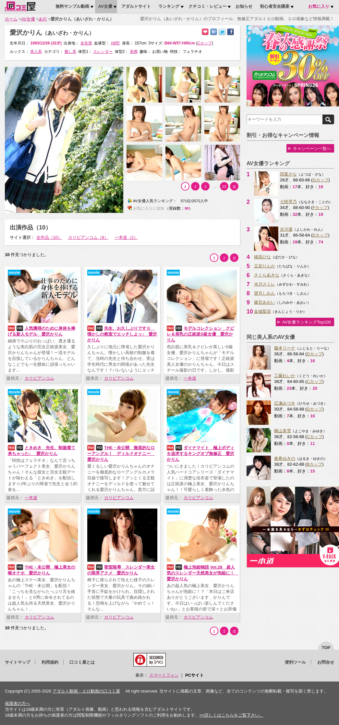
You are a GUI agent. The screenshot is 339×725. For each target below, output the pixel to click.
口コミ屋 (20, 6)
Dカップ (314, 353)
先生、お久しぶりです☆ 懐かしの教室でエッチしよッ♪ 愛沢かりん (122, 334)
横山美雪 (282, 430)
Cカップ (314, 381)
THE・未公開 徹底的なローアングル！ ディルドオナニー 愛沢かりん (121, 453)
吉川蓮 (286, 229)
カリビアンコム (39, 378)
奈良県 (86, 43)
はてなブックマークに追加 (213, 32)
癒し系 (70, 51)
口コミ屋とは (82, 662)
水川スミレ (264, 284)
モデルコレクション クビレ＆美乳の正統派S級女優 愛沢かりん (200, 334)
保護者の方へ (17, 703)
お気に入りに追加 (205, 32)
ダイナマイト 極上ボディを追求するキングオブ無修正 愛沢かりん (200, 453)
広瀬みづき (284, 403)
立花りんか (264, 266)
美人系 (36, 51)
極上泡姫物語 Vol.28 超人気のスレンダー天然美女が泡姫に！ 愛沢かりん (202, 573)
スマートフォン (164, 675)
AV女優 (28, 19)
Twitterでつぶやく (222, 32)
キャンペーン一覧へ (312, 148)
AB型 (115, 43)
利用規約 (50, 662)
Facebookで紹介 (230, 32)
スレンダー (103, 51)
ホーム (11, 19)
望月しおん (264, 293)
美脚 (134, 51)
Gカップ (320, 180)
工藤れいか (284, 375)
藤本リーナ (284, 348)
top (326, 647)
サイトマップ (17, 662)
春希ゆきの (284, 458)
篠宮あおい (264, 302)
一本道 (190, 378)
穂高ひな (262, 256)
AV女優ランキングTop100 (306, 322)
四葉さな (288, 174)
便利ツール (295, 662)
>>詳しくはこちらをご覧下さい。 (231, 715)
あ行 (43, 19)
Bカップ (314, 464)
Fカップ (320, 207)
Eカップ (320, 235)
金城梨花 (262, 311)
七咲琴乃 (288, 201)
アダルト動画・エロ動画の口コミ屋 (86, 691)
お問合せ (325, 662)
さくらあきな (266, 275)
